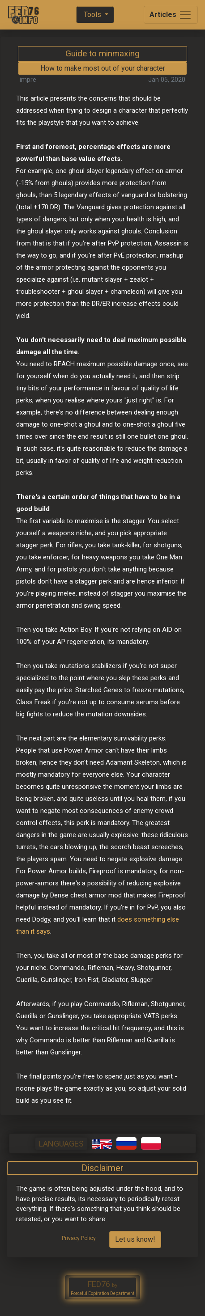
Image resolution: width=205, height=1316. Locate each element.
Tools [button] (92, 14)
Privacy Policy (79, 1238)
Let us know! (135, 1239)
